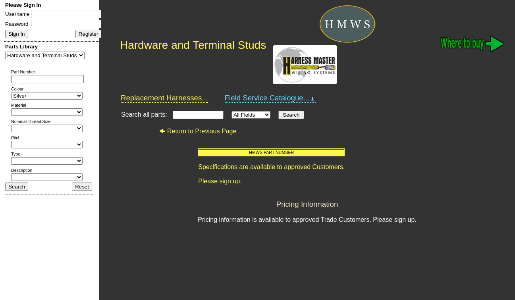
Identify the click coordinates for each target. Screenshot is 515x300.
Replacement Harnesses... (164, 98)
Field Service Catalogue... (270, 98)
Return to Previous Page (197, 131)
